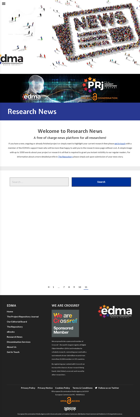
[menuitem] (28, 388)
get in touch (120, 143)
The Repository (65, 156)
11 (86, 287)
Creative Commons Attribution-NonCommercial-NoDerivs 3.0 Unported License (92, 414)
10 (79, 287)
